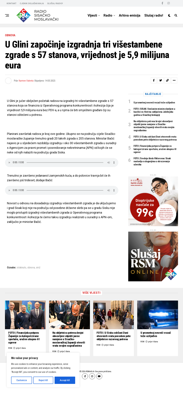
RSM (98, 353)
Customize (21, 380)
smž (38, 267)
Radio (108, 15)
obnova (31, 267)
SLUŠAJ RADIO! (55, 3)
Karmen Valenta (26, 80)
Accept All (65, 380)
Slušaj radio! (153, 15)
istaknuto (21, 267)
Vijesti (92, 15)
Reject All (43, 380)
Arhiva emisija (129, 15)
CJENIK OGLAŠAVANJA (32, 3)
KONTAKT (11, 3)
